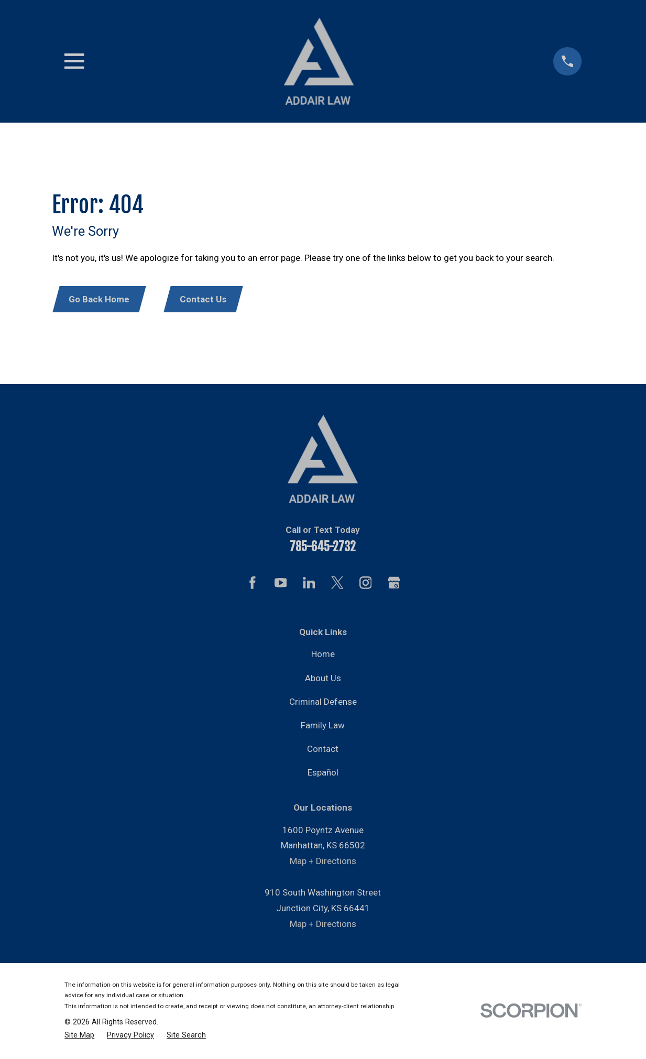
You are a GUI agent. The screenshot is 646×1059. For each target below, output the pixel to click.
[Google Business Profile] (394, 584)
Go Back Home (100, 299)
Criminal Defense (323, 702)
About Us (323, 679)
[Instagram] (365, 584)
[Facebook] (252, 584)
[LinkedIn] (309, 584)
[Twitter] (337, 584)
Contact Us (206, 299)
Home (323, 655)
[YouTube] (281, 584)
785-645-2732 (323, 548)
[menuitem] (79, 1036)
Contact (322, 750)
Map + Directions (323, 862)
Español (323, 774)
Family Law (323, 727)
